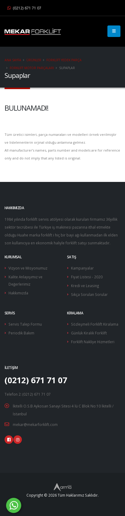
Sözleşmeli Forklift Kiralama (94, 324)
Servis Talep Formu (25, 324)
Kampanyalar (82, 268)
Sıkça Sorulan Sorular (89, 294)
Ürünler (33, 60)
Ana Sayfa (13, 60)
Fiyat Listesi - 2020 (87, 276)
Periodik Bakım (21, 332)
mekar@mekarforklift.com (35, 424)
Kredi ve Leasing (85, 285)
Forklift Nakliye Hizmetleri (92, 341)
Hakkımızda (18, 292)
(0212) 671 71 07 (24, 7)
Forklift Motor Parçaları (32, 68)
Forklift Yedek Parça (64, 60)
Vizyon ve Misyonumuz (27, 268)
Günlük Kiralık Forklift (89, 332)
